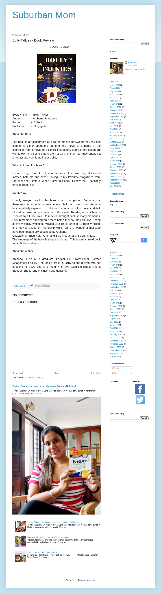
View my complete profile (135, 69)
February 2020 (116, 164)
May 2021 (114, 126)
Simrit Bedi (132, 63)
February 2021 (116, 135)
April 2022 (114, 101)
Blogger (91, 580)
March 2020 (115, 161)
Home (56, 373)
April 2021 (114, 129)
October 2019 (115, 177)
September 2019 (117, 180)
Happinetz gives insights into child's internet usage (48, 537)
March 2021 (115, 132)
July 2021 (114, 120)
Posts (115, 368)
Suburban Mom (44, 15)
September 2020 (117, 145)
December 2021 (116, 110)
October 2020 (115, 142)
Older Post (95, 373)
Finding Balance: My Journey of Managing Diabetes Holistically (45, 386)
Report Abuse (117, 194)
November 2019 (116, 173)
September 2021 (117, 117)
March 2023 (115, 94)
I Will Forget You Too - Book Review (42, 552)
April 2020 (114, 158)
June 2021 (114, 123)
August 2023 (115, 88)
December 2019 (116, 170)
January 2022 (115, 107)
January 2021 (115, 139)
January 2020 (115, 167)
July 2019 (114, 186)
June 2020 (114, 154)
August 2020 (115, 148)
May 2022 (114, 98)
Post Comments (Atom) (33, 377)
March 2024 (115, 85)
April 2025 (114, 82)
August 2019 (115, 183)
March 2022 (115, 104)
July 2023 (114, 91)
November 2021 (116, 113)
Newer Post (18, 373)
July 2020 (114, 151)
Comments (117, 373)
